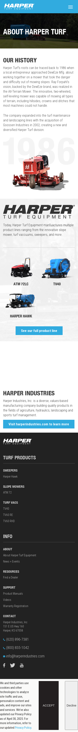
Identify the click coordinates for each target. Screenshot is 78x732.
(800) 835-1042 (16, 647)
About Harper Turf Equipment (19, 555)
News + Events (11, 561)
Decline (71, 705)
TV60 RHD (9, 521)
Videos (7, 599)
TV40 (6, 508)
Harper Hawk (10, 476)
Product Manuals (13, 593)
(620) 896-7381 (16, 639)
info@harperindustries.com (24, 656)
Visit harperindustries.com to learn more (39, 424)
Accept (49, 705)
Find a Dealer (10, 577)
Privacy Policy (23, 728)
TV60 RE (8, 515)
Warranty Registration (15, 606)
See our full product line (39, 331)
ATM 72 (7, 492)
